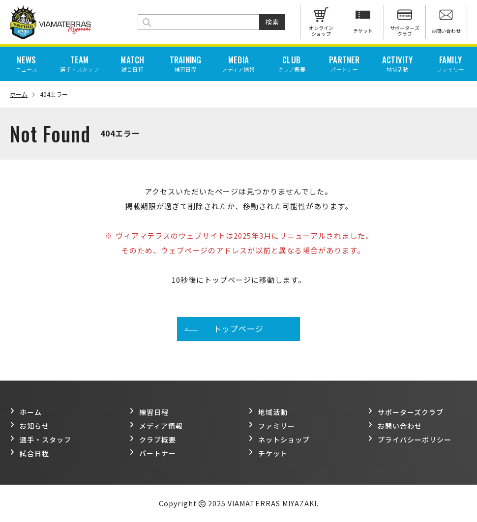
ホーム (22, 94)
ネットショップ (279, 439)
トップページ (238, 328)
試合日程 (29, 453)
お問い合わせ (395, 426)
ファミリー (271, 426)
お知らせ (29, 426)
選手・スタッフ (40, 439)
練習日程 (149, 412)
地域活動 (268, 412)
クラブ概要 (152, 439)
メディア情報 (156, 426)
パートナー (152, 453)
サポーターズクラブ (406, 412)
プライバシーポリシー (409, 439)
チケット (268, 453)
